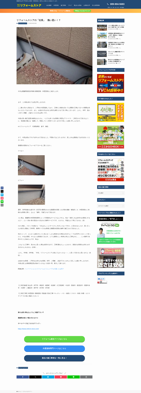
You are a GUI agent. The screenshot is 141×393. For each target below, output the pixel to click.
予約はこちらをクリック (82, 11)
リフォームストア (23, 23)
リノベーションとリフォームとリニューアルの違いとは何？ (44, 269)
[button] (23, 376)
